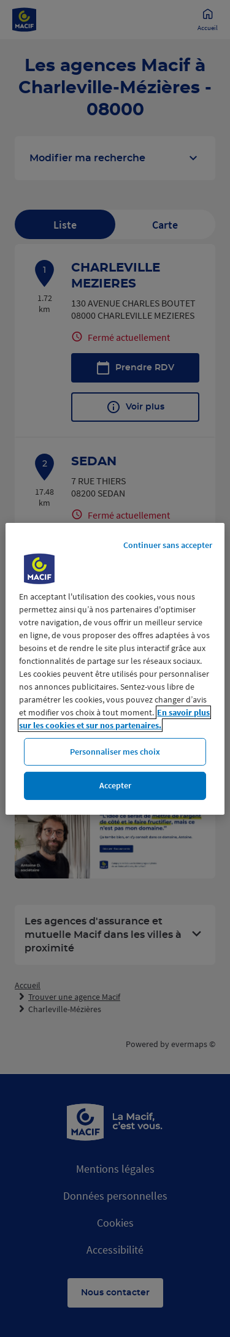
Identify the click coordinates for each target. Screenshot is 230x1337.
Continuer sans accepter (167, 544)
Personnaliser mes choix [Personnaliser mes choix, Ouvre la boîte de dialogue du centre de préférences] (115, 750)
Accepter (115, 785)
